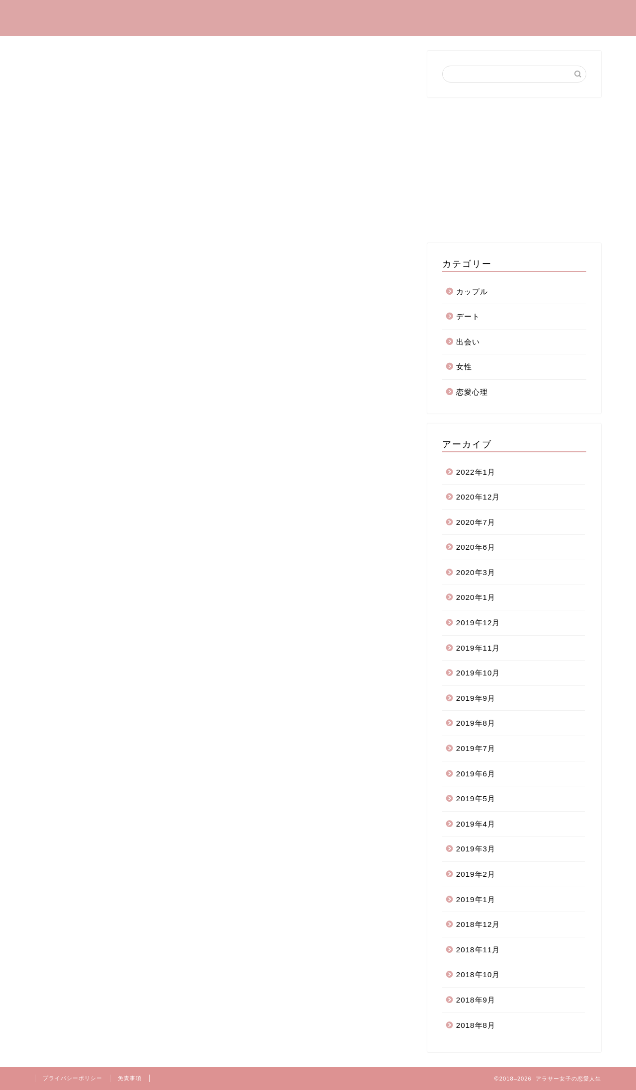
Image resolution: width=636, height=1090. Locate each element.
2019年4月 (475, 824)
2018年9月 (475, 1000)
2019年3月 (475, 848)
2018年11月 (478, 949)
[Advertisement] (514, 169)
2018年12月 (478, 924)
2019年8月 (475, 723)
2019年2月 (475, 874)
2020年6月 (475, 547)
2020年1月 (475, 597)
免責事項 (130, 1078)
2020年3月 (475, 572)
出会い (509, 15)
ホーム (226, 15)
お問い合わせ (570, 15)
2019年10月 (478, 673)
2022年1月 (475, 472)
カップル (408, 15)
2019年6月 (475, 773)
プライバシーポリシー (72, 1078)
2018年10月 (478, 974)
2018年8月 (475, 1025)
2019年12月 (478, 622)
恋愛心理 (351, 15)
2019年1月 (475, 899)
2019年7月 (475, 748)
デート (461, 15)
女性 (464, 366)
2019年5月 (475, 798)
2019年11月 (478, 648)
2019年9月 (475, 698)
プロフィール (287, 15)
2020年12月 (478, 497)
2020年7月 (475, 522)
